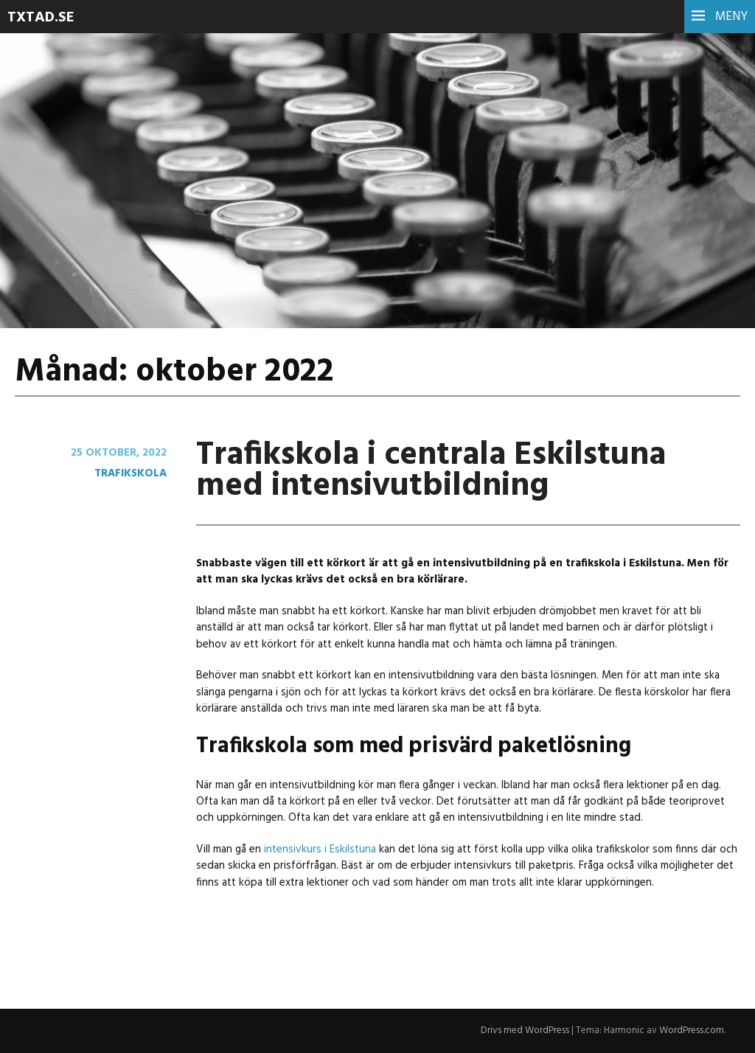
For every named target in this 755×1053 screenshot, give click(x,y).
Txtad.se (40, 17)
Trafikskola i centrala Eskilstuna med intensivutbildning (431, 470)
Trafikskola (130, 473)
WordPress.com (691, 1030)
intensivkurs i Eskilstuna (320, 849)
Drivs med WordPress (525, 1030)
